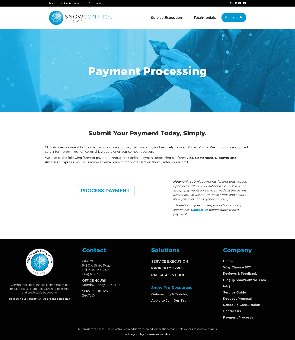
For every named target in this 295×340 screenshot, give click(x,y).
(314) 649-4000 (93, 274)
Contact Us (234, 17)
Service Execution (166, 18)
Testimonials (204, 18)
